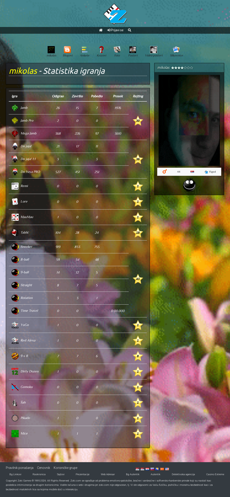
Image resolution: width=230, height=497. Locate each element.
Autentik (155, 474)
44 (178, 171)
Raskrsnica (39, 474)
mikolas (23, 70)
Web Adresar (108, 474)
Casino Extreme (215, 474)
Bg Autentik (132, 474)
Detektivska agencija (183, 474)
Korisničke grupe (65, 468)
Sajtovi (60, 474)
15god (210, 172)
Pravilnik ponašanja (19, 468)
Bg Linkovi (15, 474)
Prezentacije (82, 474)
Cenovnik (43, 468)
